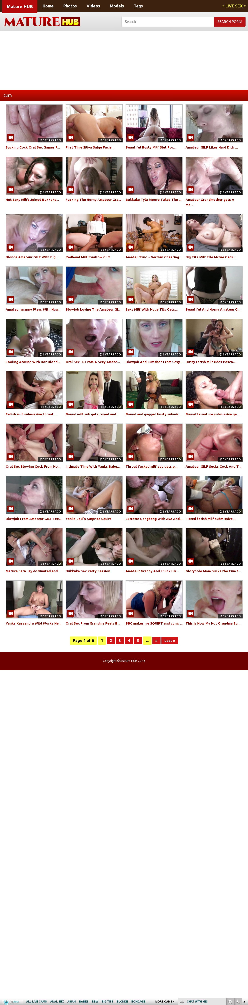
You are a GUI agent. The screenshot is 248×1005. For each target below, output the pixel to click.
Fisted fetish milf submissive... (212, 544)
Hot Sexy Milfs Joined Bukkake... (34, 199)
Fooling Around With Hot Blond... (34, 372)
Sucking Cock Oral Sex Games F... (34, 147)
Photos (70, 6)
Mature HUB (20, 6)
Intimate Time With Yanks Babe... (94, 487)
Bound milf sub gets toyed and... (94, 429)
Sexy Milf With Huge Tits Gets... (153, 314)
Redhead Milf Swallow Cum (89, 257)
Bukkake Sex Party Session (89, 602)
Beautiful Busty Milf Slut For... (152, 147)
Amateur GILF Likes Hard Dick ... (213, 147)
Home (48, 6)
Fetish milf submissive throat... (33, 429)
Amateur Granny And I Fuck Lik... (154, 602)
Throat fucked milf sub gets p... (153, 487)
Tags (138, 6)
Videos (93, 6)
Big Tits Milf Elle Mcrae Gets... (212, 257)
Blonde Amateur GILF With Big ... (34, 257)
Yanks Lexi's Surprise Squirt (90, 544)
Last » (170, 681)
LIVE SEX (234, 6)
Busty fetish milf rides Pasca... (212, 372)
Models (117, 6)
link (244, 934)
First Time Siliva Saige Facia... (92, 147)
